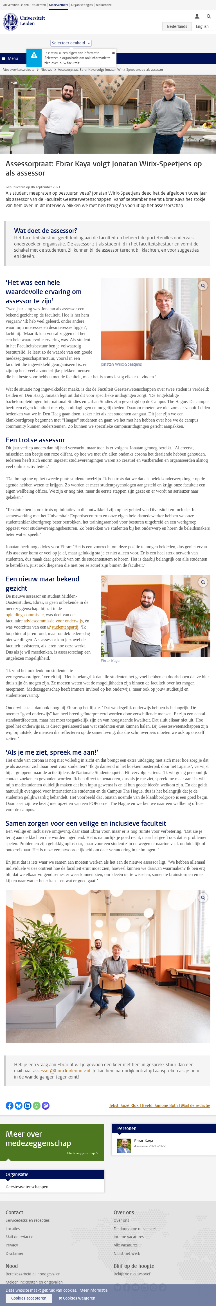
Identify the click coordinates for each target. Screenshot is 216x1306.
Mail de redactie (19, 1237)
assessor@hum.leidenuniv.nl (61, 1071)
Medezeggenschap (81, 1153)
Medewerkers (58, 5)
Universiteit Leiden (16, 5)
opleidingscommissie (25, 614)
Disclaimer (14, 1253)
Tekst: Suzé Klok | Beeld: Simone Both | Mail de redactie (159, 1105)
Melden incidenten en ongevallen (34, 1282)
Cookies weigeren (79, 1298)
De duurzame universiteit (135, 1229)
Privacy (12, 1245)
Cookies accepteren (28, 1298)
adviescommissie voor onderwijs (53, 620)
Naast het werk (127, 1253)
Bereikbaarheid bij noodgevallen (33, 1274)
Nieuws (46, 69)
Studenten (39, 5)
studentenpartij (64, 627)
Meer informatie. (94, 1290)
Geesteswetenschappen (27, 1187)
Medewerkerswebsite (18, 69)
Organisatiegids (82, 5)
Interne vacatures (129, 1237)
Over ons (121, 1220)
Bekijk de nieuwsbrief (132, 1274)
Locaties (13, 1229)
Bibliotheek (104, 5)
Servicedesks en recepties (28, 1220)
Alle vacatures (126, 1245)
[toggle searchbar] (208, 16)
